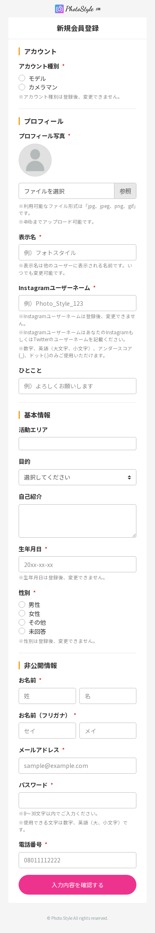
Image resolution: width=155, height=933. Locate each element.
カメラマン (43, 87)
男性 (34, 604)
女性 (34, 613)
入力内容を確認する (78, 885)
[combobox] (77, 443)
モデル (37, 78)
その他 (37, 622)
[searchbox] (23, 443)
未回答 (37, 631)
